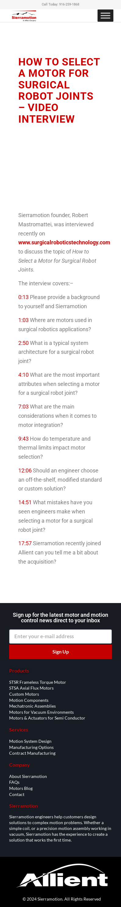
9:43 (23, 438)
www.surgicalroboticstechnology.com (64, 242)
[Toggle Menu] (105, 15)
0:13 (23, 297)
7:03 (23, 406)
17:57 (25, 543)
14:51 (25, 502)
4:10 (23, 375)
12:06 (25, 470)
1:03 (23, 320)
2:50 (23, 343)
